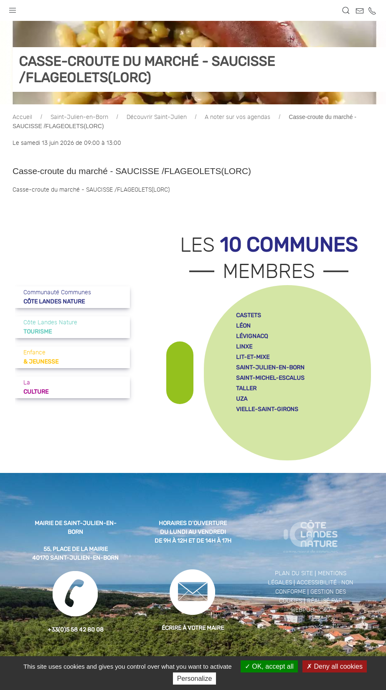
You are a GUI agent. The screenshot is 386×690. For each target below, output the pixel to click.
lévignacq (252, 336)
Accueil (22, 117)
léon (243, 325)
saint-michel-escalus (270, 378)
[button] (12, 8)
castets (248, 315)
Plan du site (294, 573)
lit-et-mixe (252, 357)
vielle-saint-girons (267, 409)
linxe (244, 346)
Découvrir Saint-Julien (157, 117)
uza (241, 398)
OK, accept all (269, 666)
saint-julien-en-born (270, 367)
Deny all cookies (335, 666)
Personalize (194, 678)
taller (246, 388)
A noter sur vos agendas (237, 117)
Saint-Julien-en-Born (79, 117)
